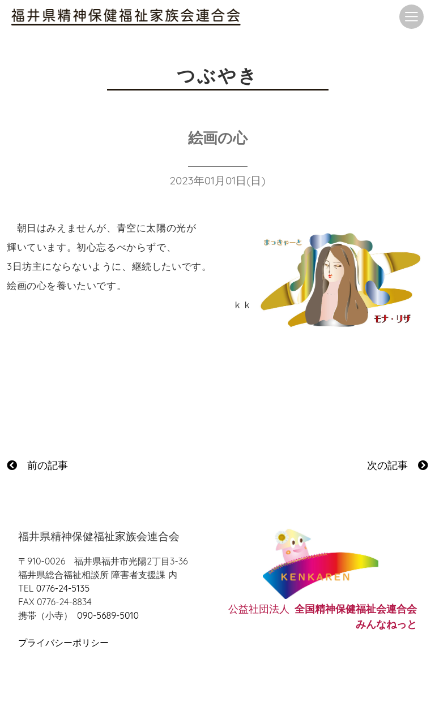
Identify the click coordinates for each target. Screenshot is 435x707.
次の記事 (397, 465)
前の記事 (37, 465)
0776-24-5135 (62, 588)
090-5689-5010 (108, 615)
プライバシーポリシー (63, 642)
